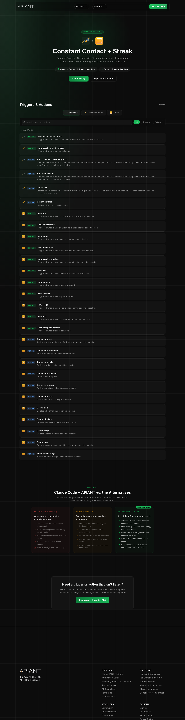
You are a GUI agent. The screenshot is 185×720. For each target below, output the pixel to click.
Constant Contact (93, 112)
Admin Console (109, 670)
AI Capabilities (108, 674)
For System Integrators (151, 663)
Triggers (146, 122)
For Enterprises (147, 666)
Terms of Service (148, 708)
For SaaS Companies (150, 659)
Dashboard (145, 697)
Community (107, 693)
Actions (158, 122)
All (137, 122)
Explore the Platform (103, 78)
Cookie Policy (146, 704)
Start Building (158, 6)
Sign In (143, 693)
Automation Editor (110, 663)
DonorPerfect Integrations (152, 678)
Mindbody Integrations (151, 670)
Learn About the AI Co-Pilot (92, 600)
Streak (114, 112)
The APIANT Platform (112, 659)
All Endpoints (72, 112)
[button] (81, 6)
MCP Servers (108, 681)
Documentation (109, 697)
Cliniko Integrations (149, 674)
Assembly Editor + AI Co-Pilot (116, 666)
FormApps (107, 678)
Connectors (107, 700)
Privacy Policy (147, 700)
